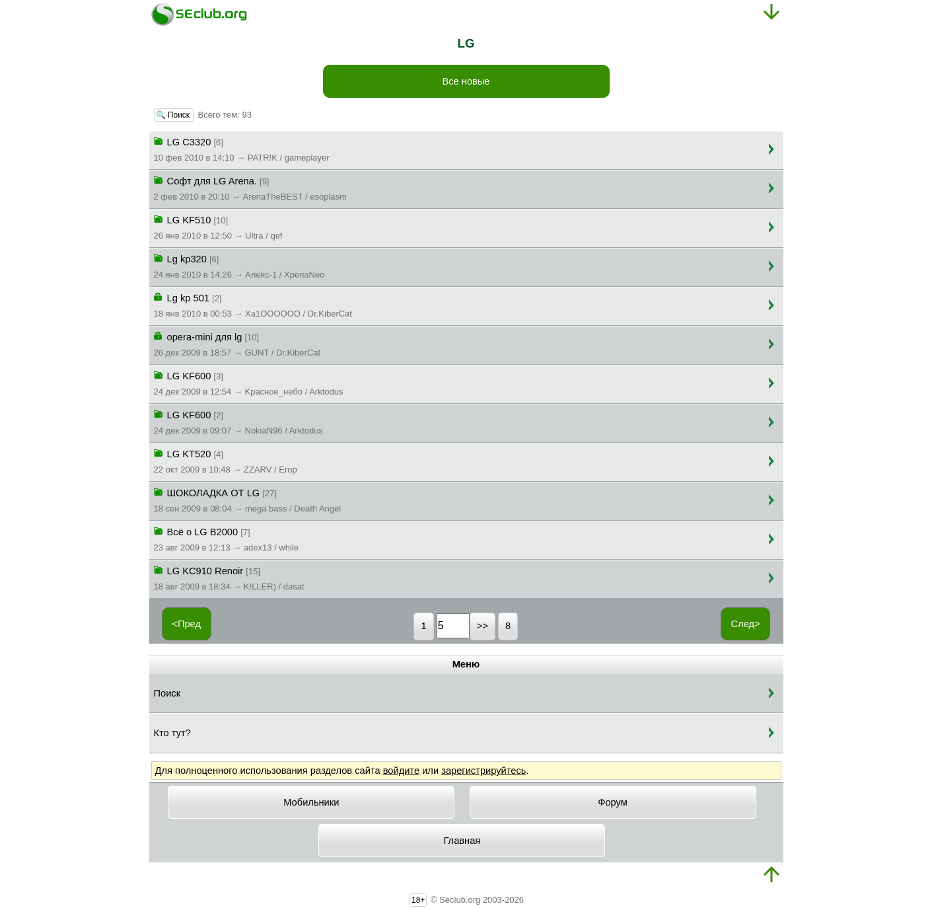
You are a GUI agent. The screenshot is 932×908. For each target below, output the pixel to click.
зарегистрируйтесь (483, 770)
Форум (612, 802)
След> (745, 624)
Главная (462, 840)
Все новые (465, 81)
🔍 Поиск (174, 115)
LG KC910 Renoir (229, 577)
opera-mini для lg (237, 344)
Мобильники (311, 802)
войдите (401, 770)
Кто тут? (172, 733)
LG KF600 (248, 383)
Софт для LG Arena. (250, 188)
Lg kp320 (239, 266)
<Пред (186, 624)
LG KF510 (218, 227)
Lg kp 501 (253, 305)
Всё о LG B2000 (226, 538)
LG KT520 (225, 460)
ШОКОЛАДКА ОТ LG (247, 499)
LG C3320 (242, 149)
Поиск (167, 693)
